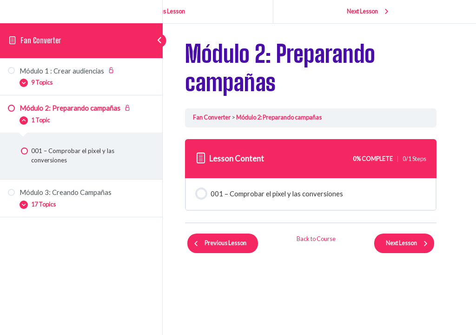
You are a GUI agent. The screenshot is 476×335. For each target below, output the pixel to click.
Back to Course (317, 238)
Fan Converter (40, 40)
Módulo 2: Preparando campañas (280, 117)
